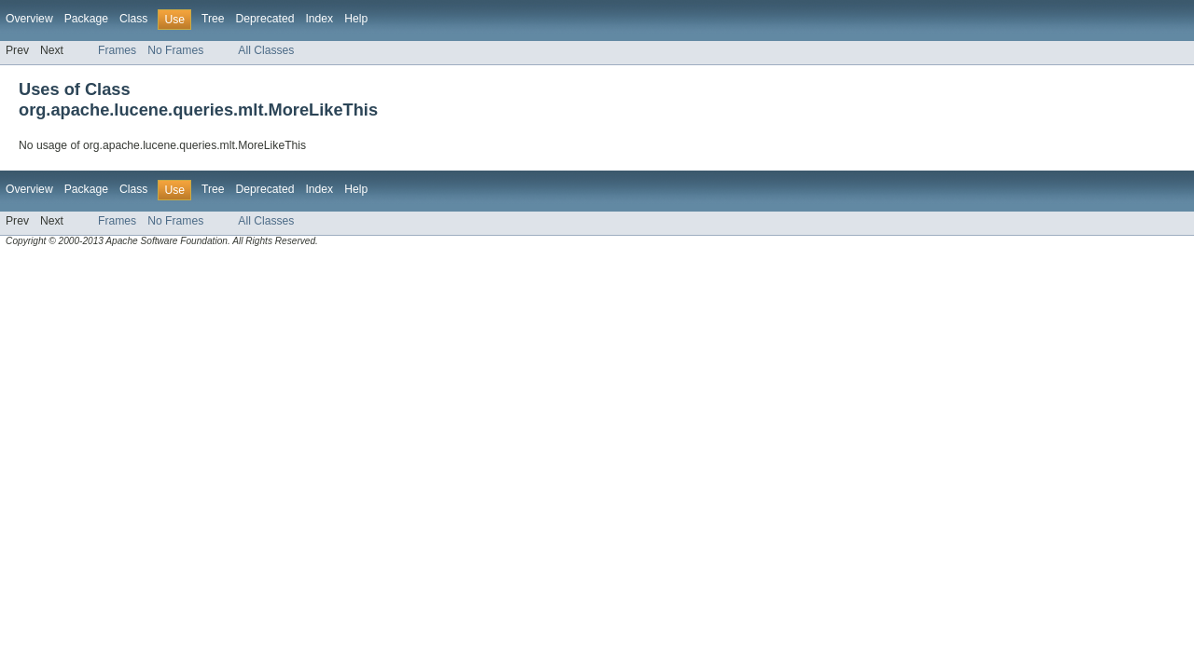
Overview (29, 18)
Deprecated (265, 18)
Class (133, 18)
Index (319, 18)
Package (86, 18)
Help (356, 18)
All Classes (266, 50)
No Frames (175, 50)
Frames (117, 50)
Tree (213, 18)
